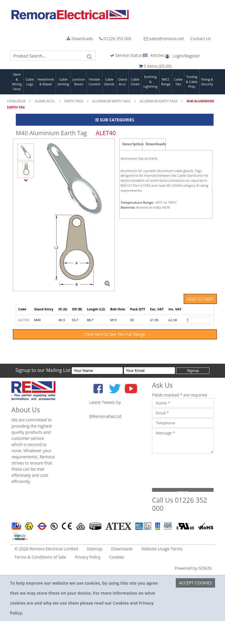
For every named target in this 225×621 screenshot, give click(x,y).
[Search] (90, 56)
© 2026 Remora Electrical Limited (46, 549)
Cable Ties (178, 81)
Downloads (80, 38)
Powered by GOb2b (193, 568)
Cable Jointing (63, 81)
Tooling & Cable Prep (192, 81)
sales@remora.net (164, 38)
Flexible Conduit (94, 81)
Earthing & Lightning (150, 81)
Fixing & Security (207, 81)
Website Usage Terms (162, 549)
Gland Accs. (122, 81)
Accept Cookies (195, 583)
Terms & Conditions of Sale (40, 557)
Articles (154, 55)
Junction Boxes (79, 81)
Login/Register (182, 56)
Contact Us (200, 38)
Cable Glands (109, 81)
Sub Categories (114, 120)
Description (132, 144)
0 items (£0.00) (155, 66)
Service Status (126, 55)
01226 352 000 (115, 38)
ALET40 (23, 320)
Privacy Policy (87, 557)
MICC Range (166, 81)
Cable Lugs (29, 81)
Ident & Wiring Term (17, 81)
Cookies (116, 557)
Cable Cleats (135, 81)
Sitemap (94, 549)
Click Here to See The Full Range (114, 334)
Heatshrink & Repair (46, 81)
